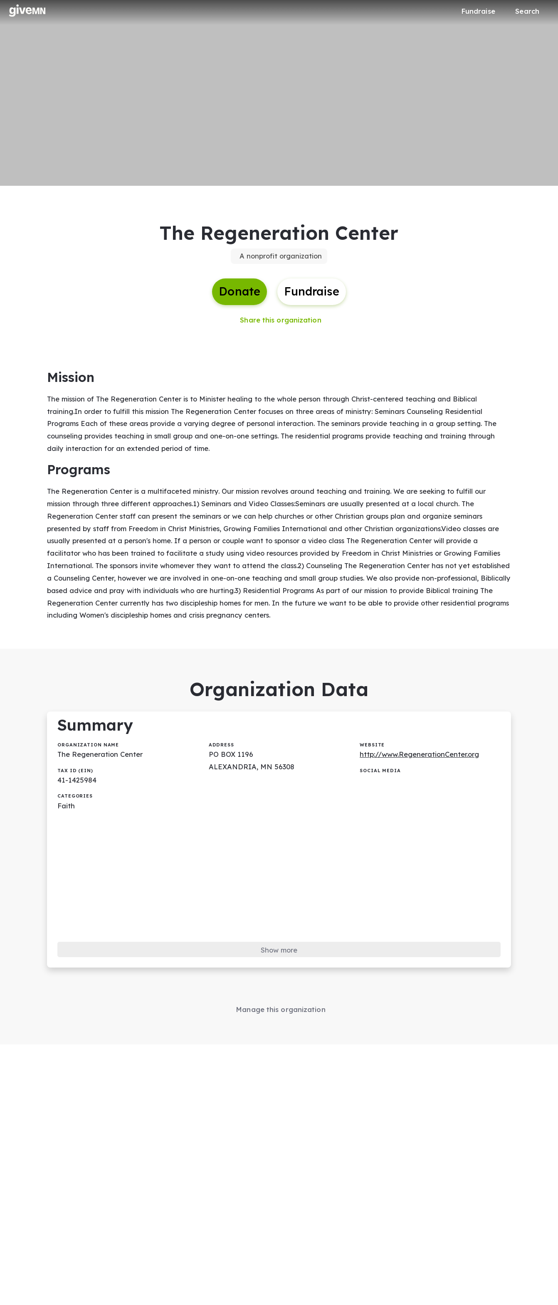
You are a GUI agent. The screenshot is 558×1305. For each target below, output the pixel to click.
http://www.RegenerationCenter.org (423, 767)
